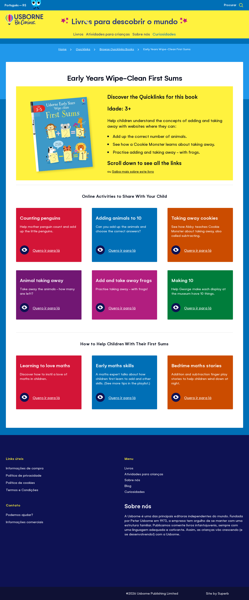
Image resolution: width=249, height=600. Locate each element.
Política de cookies (20, 482)
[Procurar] (233, 5)
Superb (223, 593)
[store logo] (124, 20)
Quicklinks (83, 49)
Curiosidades (134, 491)
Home (62, 49)
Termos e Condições (22, 489)
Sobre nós (132, 480)
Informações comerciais (24, 522)
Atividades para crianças (143, 474)
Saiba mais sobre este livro (133, 171)
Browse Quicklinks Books (117, 49)
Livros (128, 468)
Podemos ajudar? (20, 514)
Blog (127, 485)
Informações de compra (24, 468)
